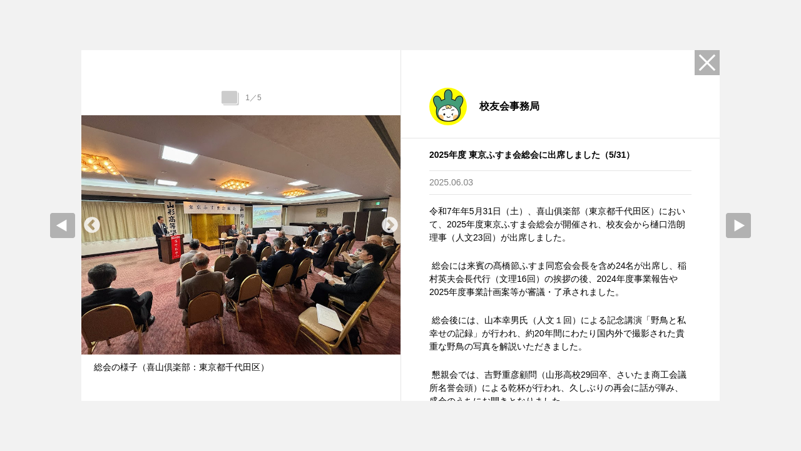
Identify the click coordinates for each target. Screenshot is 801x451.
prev (62, 225)
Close (707, 62)
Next (389, 225)
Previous (92, 225)
